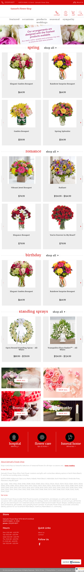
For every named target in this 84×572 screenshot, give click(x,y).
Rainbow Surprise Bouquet (62, 84)
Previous (3, 75)
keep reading (70, 466)
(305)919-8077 (9, 2)
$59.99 (21, 139)
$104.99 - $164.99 (62, 196)
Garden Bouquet (21, 131)
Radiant (62, 188)
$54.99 (62, 139)
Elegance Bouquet (21, 235)
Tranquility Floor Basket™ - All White (62, 349)
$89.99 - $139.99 (21, 356)
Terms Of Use (39, 570)
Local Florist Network (64, 570)
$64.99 (21, 92)
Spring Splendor (62, 131)
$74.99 (21, 196)
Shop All (49, 47)
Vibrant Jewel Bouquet (21, 188)
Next (81, 75)
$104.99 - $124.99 (62, 356)
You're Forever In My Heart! (62, 235)
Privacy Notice (50, 570)
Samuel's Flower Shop (21, 9)
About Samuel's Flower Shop (12, 462)
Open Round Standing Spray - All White (21, 349)
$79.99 (21, 243)
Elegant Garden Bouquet (21, 84)
